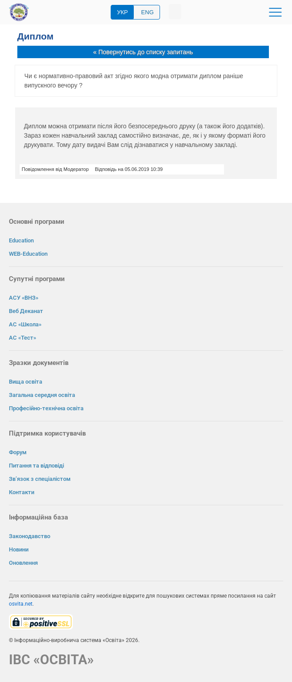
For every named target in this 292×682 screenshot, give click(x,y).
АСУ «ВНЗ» (23, 297)
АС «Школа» (25, 324)
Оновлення (23, 562)
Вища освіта (25, 381)
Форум (18, 452)
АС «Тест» (22, 337)
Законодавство (29, 536)
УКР (122, 12)
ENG (147, 12)
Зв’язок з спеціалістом (40, 479)
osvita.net (20, 604)
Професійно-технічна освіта (46, 408)
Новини (18, 549)
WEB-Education (28, 253)
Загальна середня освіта (42, 395)
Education (21, 240)
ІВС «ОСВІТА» (51, 659)
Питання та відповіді (36, 465)
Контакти (21, 492)
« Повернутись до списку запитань (143, 52)
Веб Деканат (26, 311)
